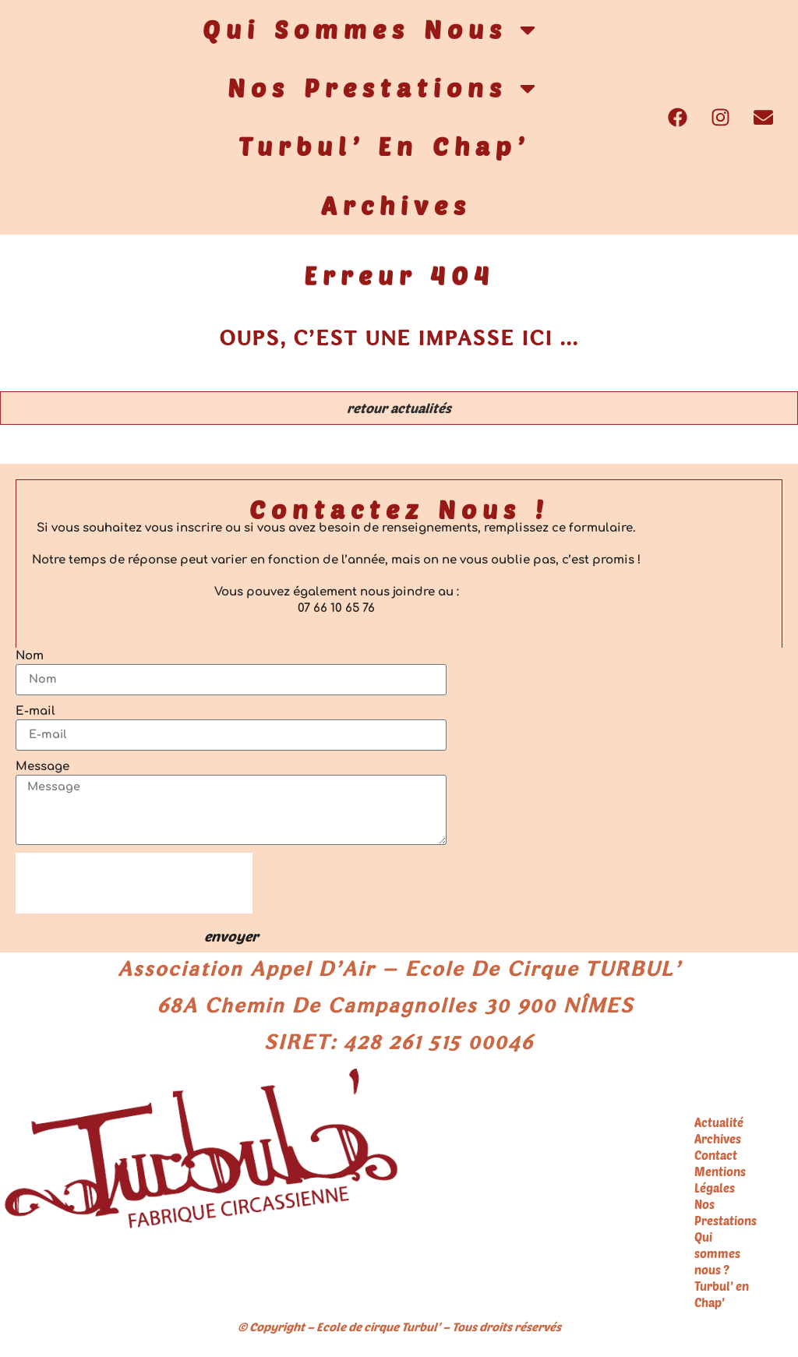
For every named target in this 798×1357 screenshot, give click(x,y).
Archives (396, 205)
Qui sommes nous (371, 29)
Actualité (718, 1129)
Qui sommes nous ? (717, 1259)
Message (42, 767)
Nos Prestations (384, 88)
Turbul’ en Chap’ (384, 146)
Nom (30, 656)
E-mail (35, 712)
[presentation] (134, 888)
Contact (715, 1161)
